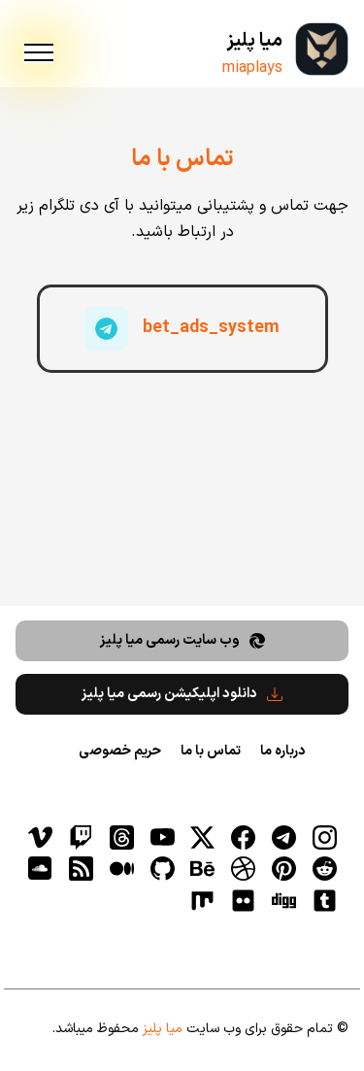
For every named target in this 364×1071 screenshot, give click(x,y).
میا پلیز (254, 41)
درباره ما (282, 751)
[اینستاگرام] (324, 837)
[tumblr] (324, 900)
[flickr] (243, 900)
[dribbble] (243, 869)
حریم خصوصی (120, 751)
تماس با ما (211, 751)
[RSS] (80, 869)
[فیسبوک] (243, 837)
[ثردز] (121, 837)
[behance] (203, 869)
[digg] (283, 900)
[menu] (38, 53)
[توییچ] (80, 837)
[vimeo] (40, 837)
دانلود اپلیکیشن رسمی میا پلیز (182, 694)
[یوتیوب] (162, 837)
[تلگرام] (283, 837)
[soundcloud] (40, 869)
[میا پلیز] (321, 49)
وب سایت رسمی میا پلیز (182, 640)
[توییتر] (203, 837)
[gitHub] (162, 869)
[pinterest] (283, 869)
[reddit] (324, 869)
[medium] (121, 869)
